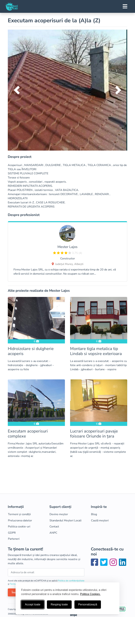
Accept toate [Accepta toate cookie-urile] (32, 604)
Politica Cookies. (90, 594)
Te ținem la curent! (25, 549)
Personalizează (87, 604)
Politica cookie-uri (19, 526)
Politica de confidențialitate (71, 580)
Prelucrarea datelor (20, 520)
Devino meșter (59, 514)
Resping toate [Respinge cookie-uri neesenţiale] (59, 604)
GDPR (12, 533)
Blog (94, 514)
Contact (54, 526)
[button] (17, 90)
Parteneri (14, 539)
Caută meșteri (100, 520)
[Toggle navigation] (125, 6)
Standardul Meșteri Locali (66, 520)
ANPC (53, 533)
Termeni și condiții (19, 514)
